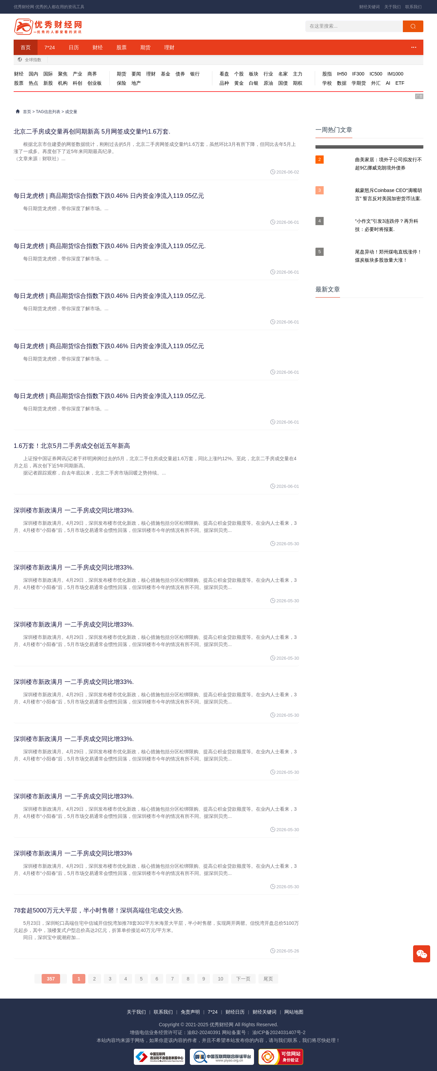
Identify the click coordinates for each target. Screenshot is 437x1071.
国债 (283, 83)
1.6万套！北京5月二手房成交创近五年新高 (72, 445)
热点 (33, 83)
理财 (169, 47)
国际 (48, 74)
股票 (121, 47)
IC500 (375, 74)
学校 (327, 83)
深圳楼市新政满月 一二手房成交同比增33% (73, 853)
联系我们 (413, 6)
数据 (342, 83)
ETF (399, 83)
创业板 (94, 83)
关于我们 (392, 6)
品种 (224, 83)
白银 (253, 83)
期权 (297, 83)
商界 (92, 74)
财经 (98, 47)
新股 (48, 83)
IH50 (342, 74)
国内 (33, 74)
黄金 (239, 83)
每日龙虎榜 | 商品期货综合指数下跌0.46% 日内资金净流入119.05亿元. (110, 246)
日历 (74, 47)
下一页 (243, 978)
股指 (327, 74)
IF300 (358, 74)
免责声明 (190, 1012)
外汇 (376, 83)
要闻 (136, 74)
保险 (121, 83)
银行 (195, 74)
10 (220, 978)
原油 (268, 83)
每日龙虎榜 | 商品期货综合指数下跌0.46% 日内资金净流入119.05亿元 (109, 195)
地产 (136, 83)
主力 (297, 74)
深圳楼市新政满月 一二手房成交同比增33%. (74, 510)
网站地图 (294, 1012)
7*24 (49, 47)
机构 (63, 83)
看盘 (224, 74)
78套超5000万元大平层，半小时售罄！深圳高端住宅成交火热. (98, 910)
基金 (165, 74)
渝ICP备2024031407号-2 (279, 1032)
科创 (77, 83)
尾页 (268, 978)
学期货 (359, 83)
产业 (77, 74)
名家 (283, 74)
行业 (268, 74)
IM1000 (395, 74)
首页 (25, 47)
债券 (180, 74)
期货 (145, 47)
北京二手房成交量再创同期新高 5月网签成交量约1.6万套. (92, 131)
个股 (239, 74)
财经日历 (235, 1012)
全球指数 (33, 59)
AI (388, 83)
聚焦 (63, 74)
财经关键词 (369, 6)
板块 (253, 74)
